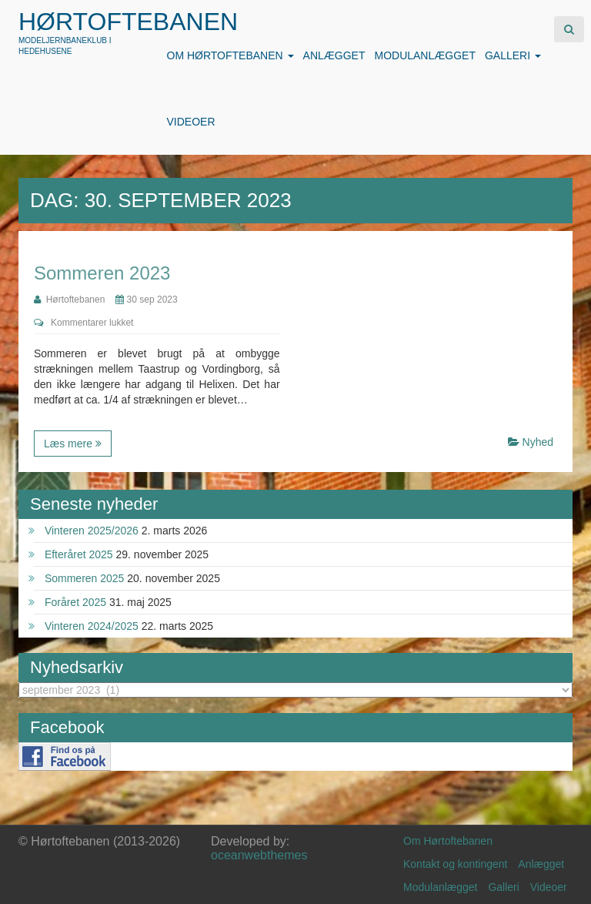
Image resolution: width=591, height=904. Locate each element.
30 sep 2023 (146, 299)
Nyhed (538, 442)
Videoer (191, 122)
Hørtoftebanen (128, 21)
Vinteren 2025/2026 (92, 530)
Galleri (513, 55)
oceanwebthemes (259, 855)
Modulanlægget (424, 55)
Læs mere (73, 443)
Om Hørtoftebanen (230, 55)
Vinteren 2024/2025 (92, 626)
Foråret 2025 (75, 602)
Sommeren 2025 (85, 578)
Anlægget (334, 55)
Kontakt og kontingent (455, 864)
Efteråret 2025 (79, 554)
